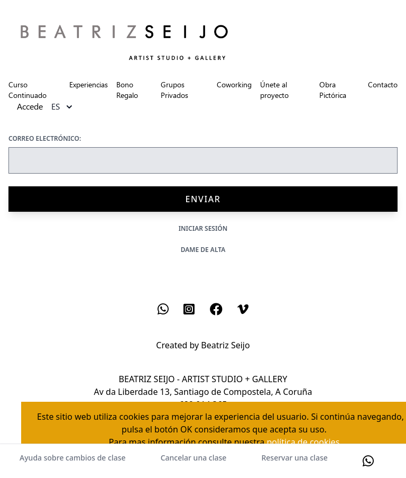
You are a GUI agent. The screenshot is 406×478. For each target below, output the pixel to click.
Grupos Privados (174, 90)
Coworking (234, 84)
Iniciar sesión (203, 228)
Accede (30, 107)
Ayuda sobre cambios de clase (72, 458)
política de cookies (302, 442)
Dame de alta (203, 249)
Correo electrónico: (44, 138)
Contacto (383, 84)
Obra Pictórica (332, 90)
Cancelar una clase (194, 458)
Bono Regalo (127, 90)
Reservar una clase (294, 458)
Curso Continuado (27, 90)
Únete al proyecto (274, 90)
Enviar (202, 199)
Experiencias (88, 84)
